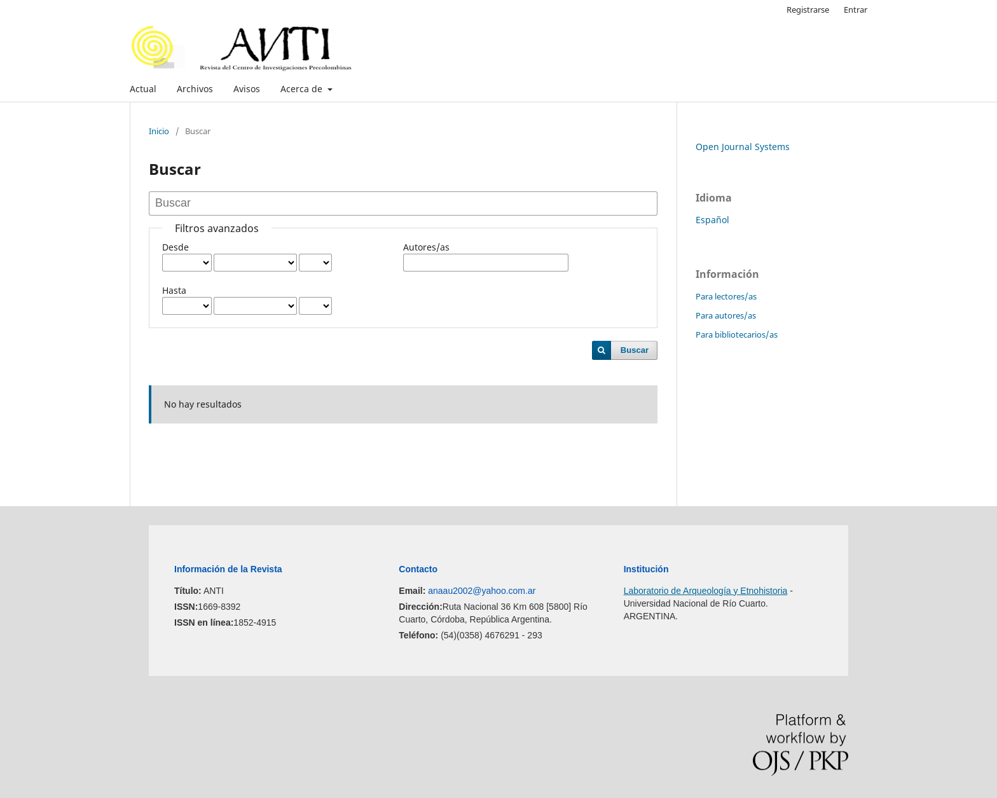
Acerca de (302, 89)
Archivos (195, 89)
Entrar (855, 9)
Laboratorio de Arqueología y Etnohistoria (706, 591)
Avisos (246, 89)
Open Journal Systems (743, 147)
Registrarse (808, 9)
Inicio (159, 131)
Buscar (635, 350)
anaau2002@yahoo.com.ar (481, 591)
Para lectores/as (726, 296)
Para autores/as (726, 315)
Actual (143, 89)
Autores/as (426, 247)
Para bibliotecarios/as (737, 334)
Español (712, 220)
